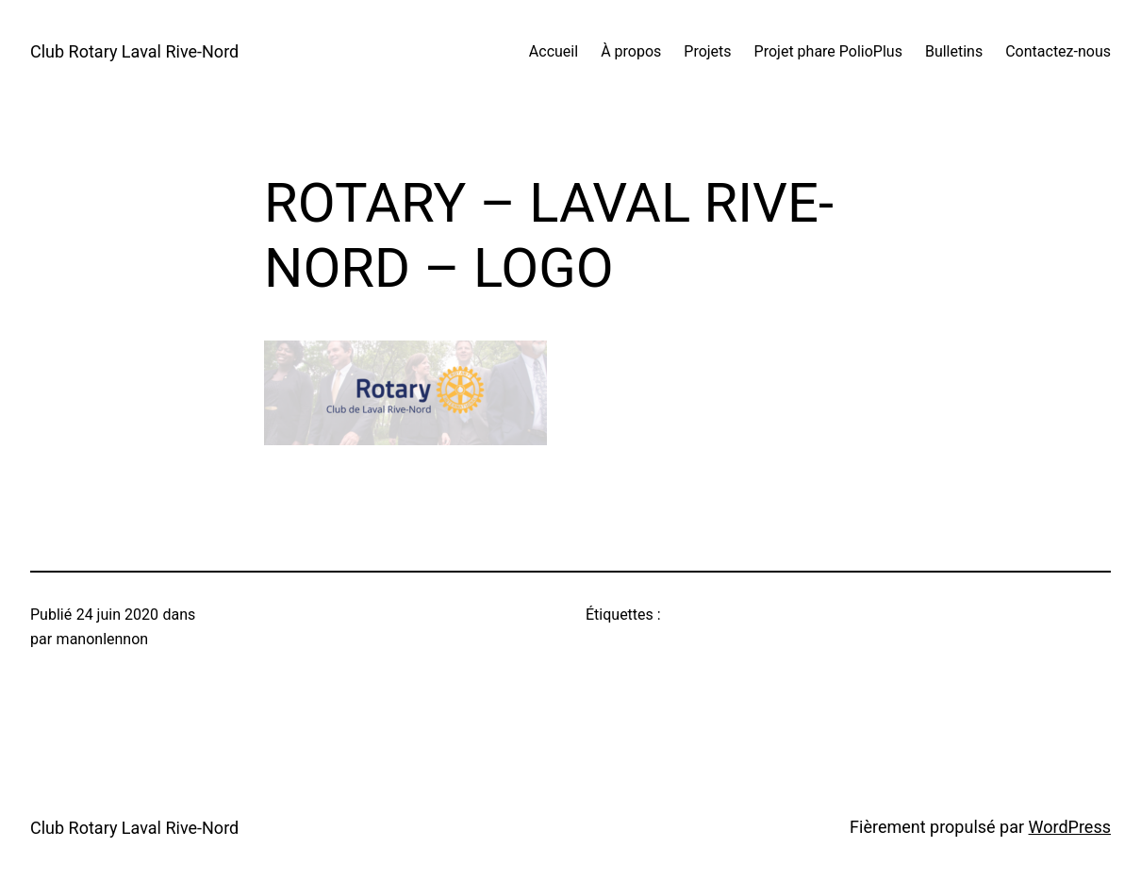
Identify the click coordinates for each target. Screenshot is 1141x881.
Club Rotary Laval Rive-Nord (134, 51)
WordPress (1070, 827)
